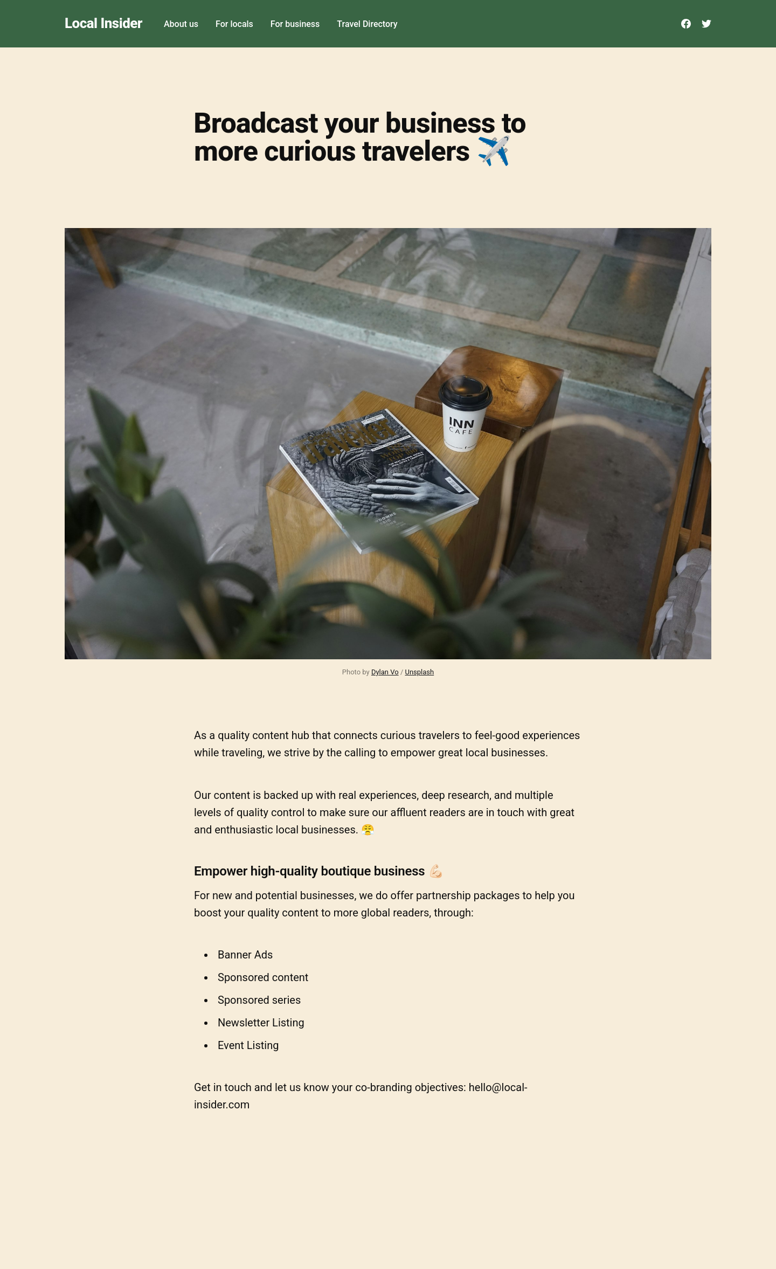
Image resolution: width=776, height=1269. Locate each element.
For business (295, 24)
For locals (234, 24)
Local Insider (103, 23)
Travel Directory (367, 24)
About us (181, 24)
